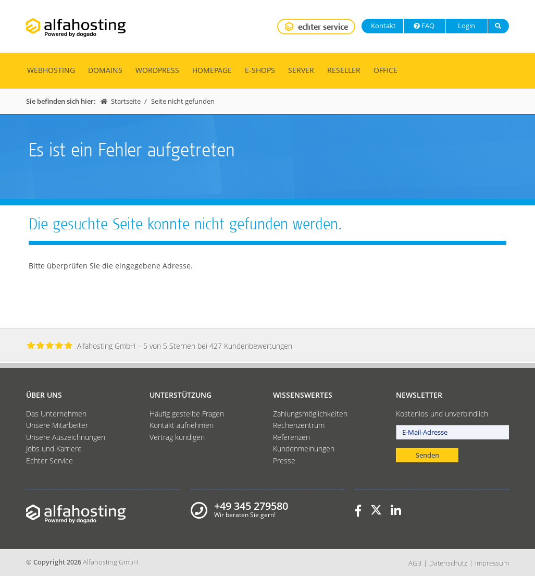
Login (465, 25)
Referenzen (291, 437)
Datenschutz (448, 563)
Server (301, 70)
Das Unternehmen (56, 414)
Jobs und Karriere (54, 449)
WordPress (157, 70)
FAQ (423, 25)
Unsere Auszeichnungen (65, 437)
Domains (105, 70)
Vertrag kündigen (177, 437)
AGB (414, 563)
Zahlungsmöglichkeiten (310, 414)
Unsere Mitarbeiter (57, 425)
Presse (284, 460)
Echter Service (49, 460)
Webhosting (51, 70)
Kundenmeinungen (303, 449)
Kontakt (382, 25)
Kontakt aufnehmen (182, 425)
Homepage (212, 70)
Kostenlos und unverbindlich (442, 414)
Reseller (343, 70)
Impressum (492, 563)
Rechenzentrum (299, 425)
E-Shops (260, 70)
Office (385, 70)
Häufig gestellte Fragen (187, 414)
